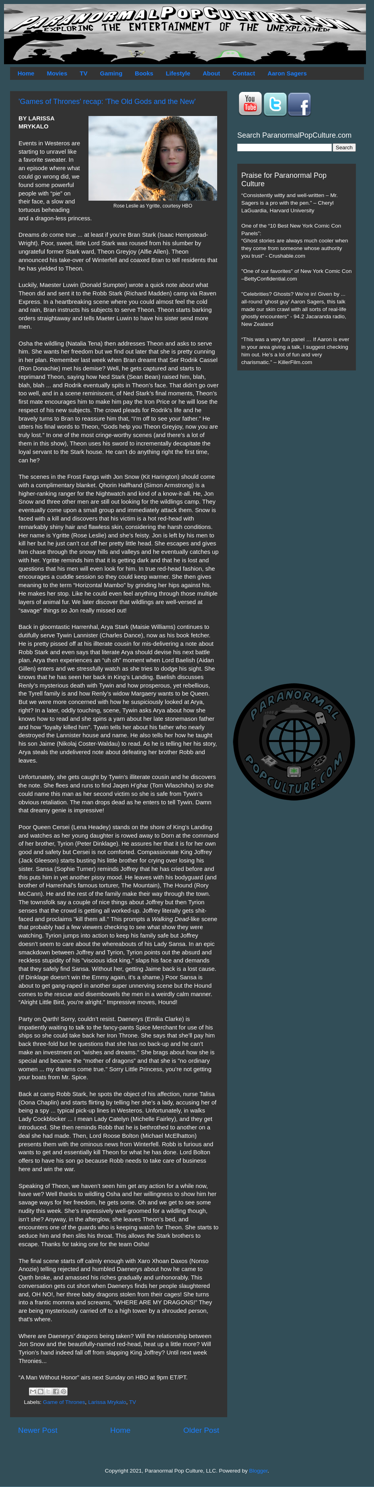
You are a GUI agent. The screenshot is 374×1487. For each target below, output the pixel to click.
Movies (57, 73)
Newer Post (38, 1430)
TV (83, 73)
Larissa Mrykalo (107, 1402)
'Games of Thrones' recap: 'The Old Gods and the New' (107, 102)
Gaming (111, 73)
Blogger (258, 1471)
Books (144, 73)
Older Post (201, 1430)
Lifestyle (178, 73)
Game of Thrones (64, 1402)
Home (26, 73)
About (211, 73)
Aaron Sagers (287, 73)
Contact (243, 73)
